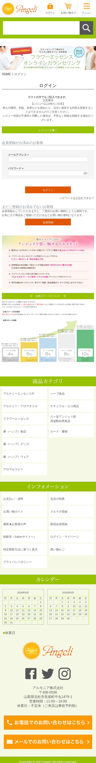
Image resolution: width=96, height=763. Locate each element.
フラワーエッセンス (16, 418)
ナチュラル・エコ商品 (64, 406)
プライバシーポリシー (17, 562)
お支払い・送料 (13, 498)
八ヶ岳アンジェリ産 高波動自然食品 (63, 419)
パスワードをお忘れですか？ (76, 198)
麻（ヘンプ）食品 (14, 431)
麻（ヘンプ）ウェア (16, 456)
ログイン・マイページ (64, 536)
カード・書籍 (58, 431)
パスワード (16, 168)
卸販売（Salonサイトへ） (19, 536)
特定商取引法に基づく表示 (20, 549)
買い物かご (57, 549)
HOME (6, 74)
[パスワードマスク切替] (85, 173)
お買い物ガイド (13, 511)
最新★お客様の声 (14, 524)
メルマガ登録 (58, 511)
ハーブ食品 (57, 393)
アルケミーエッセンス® (18, 393)
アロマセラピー (13, 469)
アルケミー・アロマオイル (20, 406)
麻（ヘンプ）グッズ (16, 444)
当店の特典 (57, 498)
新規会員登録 (58, 524)
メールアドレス (19, 154)
